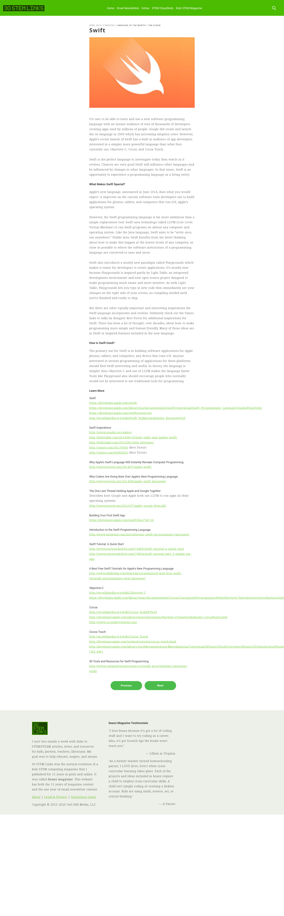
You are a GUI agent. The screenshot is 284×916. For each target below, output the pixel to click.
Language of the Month (131, 25)
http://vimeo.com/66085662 (108, 452)
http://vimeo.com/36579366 (108, 447)
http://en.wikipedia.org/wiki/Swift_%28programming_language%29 (137, 418)
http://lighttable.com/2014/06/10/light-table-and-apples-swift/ (133, 437)
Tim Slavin (154, 25)
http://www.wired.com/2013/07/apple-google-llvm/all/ (127, 506)
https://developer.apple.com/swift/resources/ (120, 413)
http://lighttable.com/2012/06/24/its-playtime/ (121, 442)
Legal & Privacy (55, 797)
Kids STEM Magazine (189, 8)
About (36, 797)
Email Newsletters (128, 8)
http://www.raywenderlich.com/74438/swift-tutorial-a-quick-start (136, 549)
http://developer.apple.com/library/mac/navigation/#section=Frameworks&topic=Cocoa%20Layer (158, 617)
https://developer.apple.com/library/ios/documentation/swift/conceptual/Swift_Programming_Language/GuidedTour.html (175, 408)
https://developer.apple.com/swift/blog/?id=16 (121, 520)
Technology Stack (83, 797)
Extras (145, 8)
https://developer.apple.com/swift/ (113, 403)
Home (110, 8)
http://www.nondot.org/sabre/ (110, 432)
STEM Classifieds (162, 8)
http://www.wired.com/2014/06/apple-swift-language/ (127, 481)
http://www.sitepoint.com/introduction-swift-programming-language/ (139, 534)
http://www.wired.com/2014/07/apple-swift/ (120, 467)
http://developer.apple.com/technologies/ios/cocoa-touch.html (132, 641)
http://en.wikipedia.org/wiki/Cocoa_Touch (118, 636)
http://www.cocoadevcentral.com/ (113, 622)
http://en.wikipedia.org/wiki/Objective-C (117, 592)
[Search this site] (274, 8)
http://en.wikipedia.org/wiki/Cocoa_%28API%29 (123, 612)
